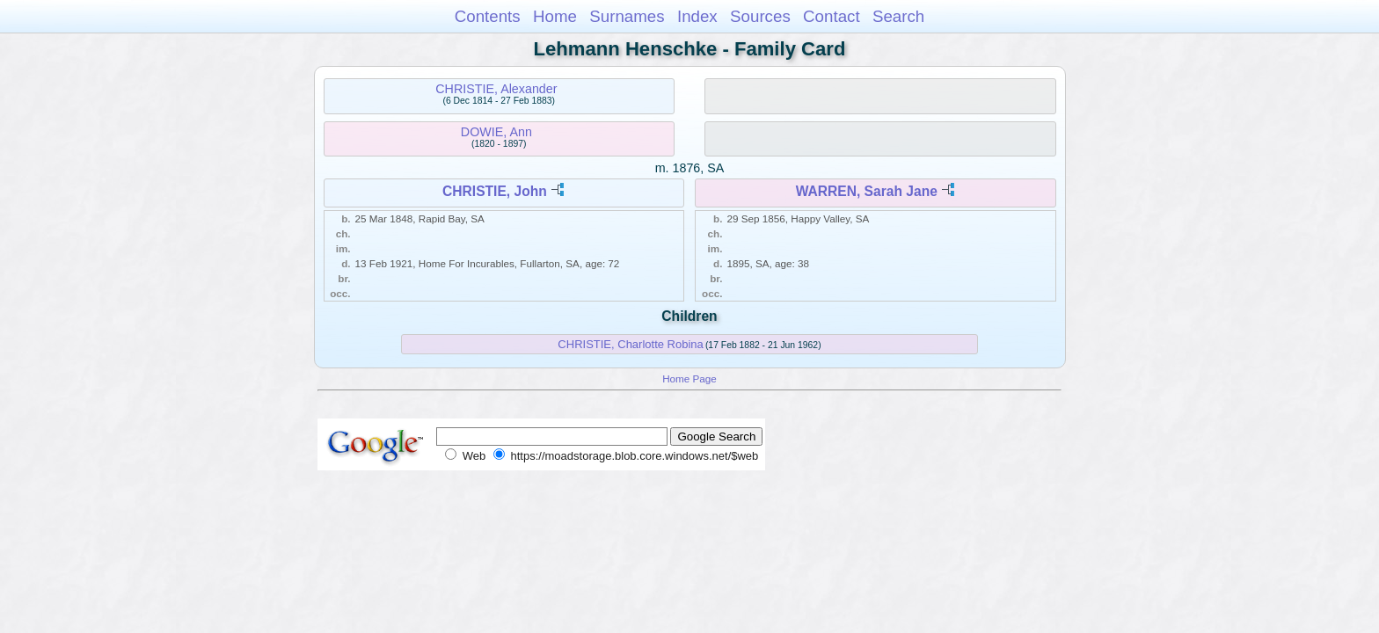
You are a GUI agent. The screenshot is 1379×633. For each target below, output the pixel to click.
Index (697, 16)
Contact (831, 16)
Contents (488, 16)
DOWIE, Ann (496, 132)
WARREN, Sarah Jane (867, 191)
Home (555, 16)
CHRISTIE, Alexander (496, 89)
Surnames (626, 16)
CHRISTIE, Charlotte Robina (630, 344)
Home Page (689, 378)
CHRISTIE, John (494, 191)
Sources (760, 16)
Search (898, 16)
